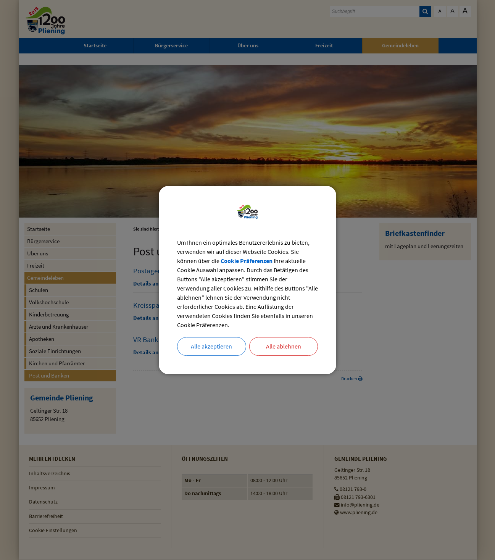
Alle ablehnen (283, 346)
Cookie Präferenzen (246, 261)
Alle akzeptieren (211, 346)
